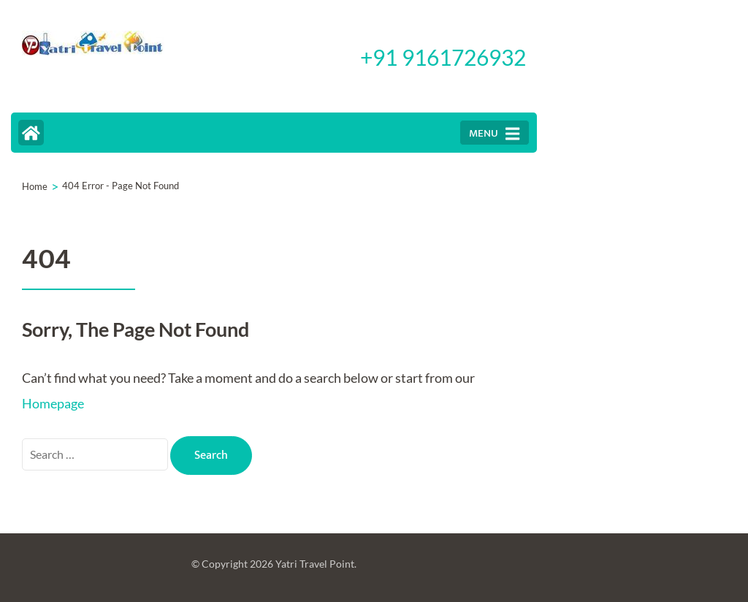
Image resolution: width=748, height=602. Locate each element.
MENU (494, 133)
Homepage (53, 403)
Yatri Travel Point (314, 563)
